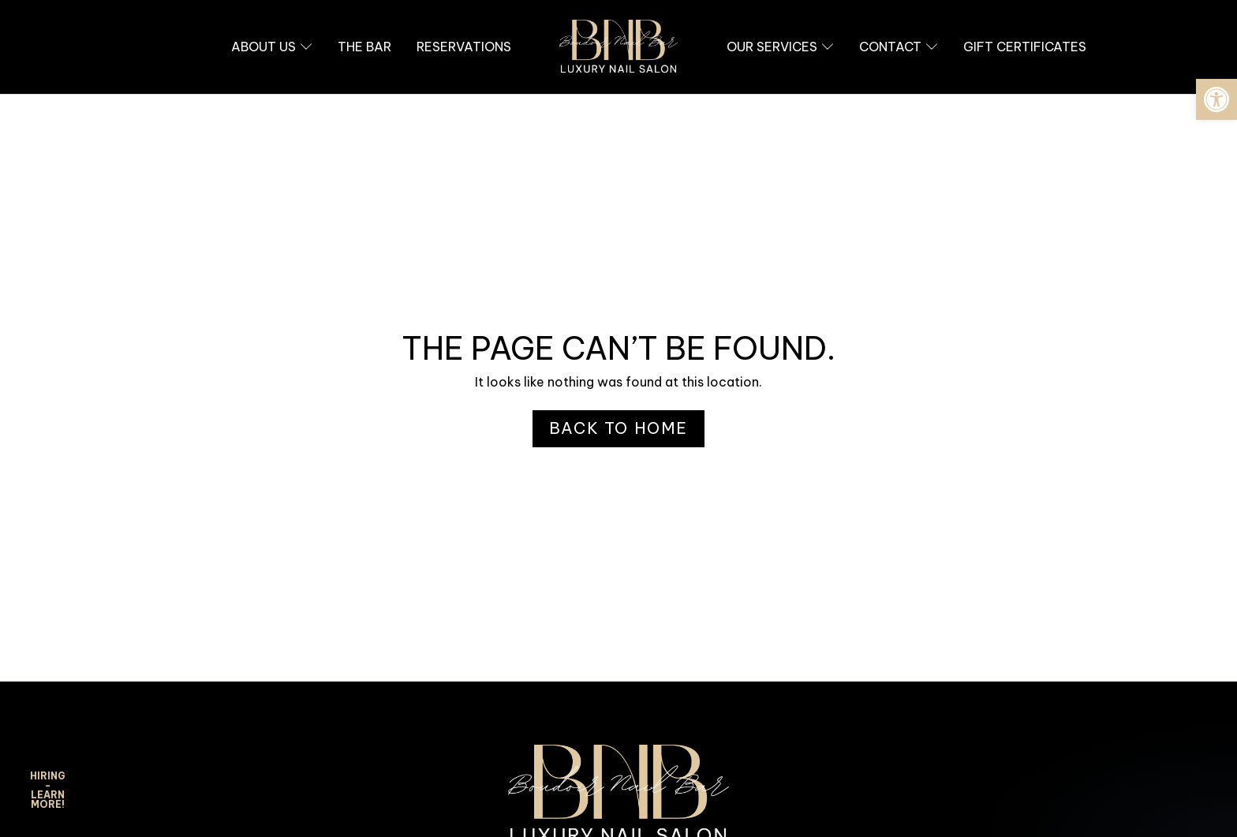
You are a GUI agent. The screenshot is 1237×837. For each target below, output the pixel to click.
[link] (1216, 99)
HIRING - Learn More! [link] (47, 790)
